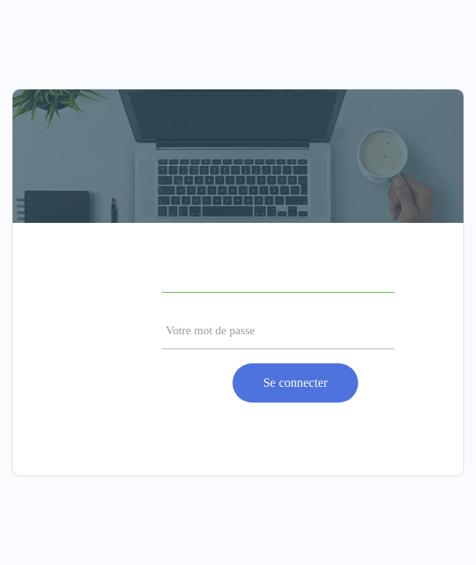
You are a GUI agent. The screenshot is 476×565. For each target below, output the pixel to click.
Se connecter (295, 382)
